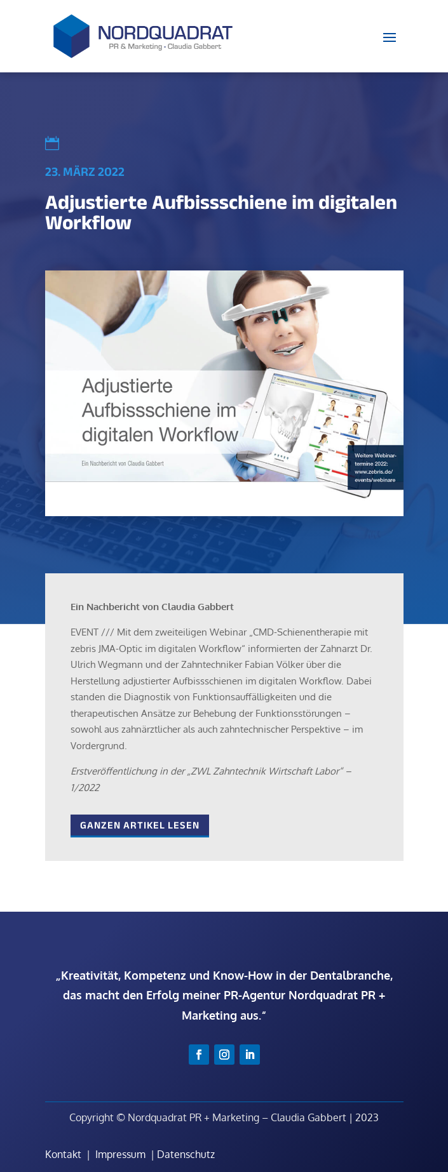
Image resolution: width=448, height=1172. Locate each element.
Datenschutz (186, 1154)
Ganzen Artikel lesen (140, 825)
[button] (23, 1149)
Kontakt (63, 1154)
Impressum (120, 1154)
